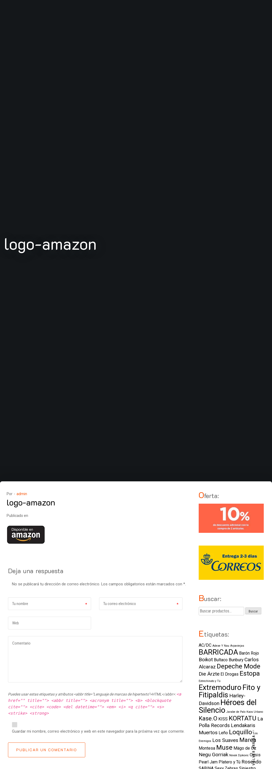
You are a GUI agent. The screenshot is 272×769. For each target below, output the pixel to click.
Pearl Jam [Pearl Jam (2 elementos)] (208, 761)
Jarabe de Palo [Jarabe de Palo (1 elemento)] (235, 712)
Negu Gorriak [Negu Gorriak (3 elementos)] (213, 754)
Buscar (253, 611)
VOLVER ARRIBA (254, 747)
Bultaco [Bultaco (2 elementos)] (221, 659)
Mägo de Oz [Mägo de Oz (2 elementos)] (244, 748)
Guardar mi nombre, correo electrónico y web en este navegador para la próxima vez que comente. (98, 731)
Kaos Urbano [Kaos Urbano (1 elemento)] (254, 712)
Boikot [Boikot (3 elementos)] (206, 659)
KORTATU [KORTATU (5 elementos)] (242, 718)
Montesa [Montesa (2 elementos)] (207, 748)
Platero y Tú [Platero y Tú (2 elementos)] (229, 761)
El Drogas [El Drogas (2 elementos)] (229, 674)
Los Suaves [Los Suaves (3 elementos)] (225, 740)
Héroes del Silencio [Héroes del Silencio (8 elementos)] (228, 706)
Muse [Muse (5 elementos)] (224, 747)
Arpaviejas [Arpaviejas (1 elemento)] (237, 645)
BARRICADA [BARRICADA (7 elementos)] (218, 652)
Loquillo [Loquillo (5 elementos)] (240, 732)
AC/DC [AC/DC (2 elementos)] (205, 645)
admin (21, 494)
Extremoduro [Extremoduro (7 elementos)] (220, 687)
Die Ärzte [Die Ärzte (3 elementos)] (209, 674)
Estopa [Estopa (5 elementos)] (250, 673)
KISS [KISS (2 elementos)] (223, 719)
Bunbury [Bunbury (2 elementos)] (236, 659)
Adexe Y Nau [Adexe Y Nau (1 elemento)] (220, 645)
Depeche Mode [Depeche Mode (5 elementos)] (238, 666)
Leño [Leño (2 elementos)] (223, 732)
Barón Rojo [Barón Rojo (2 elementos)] (249, 653)
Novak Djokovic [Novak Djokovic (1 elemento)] (239, 755)
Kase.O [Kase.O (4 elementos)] (208, 718)
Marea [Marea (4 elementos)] (247, 739)
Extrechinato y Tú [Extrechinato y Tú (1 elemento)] (209, 681)
